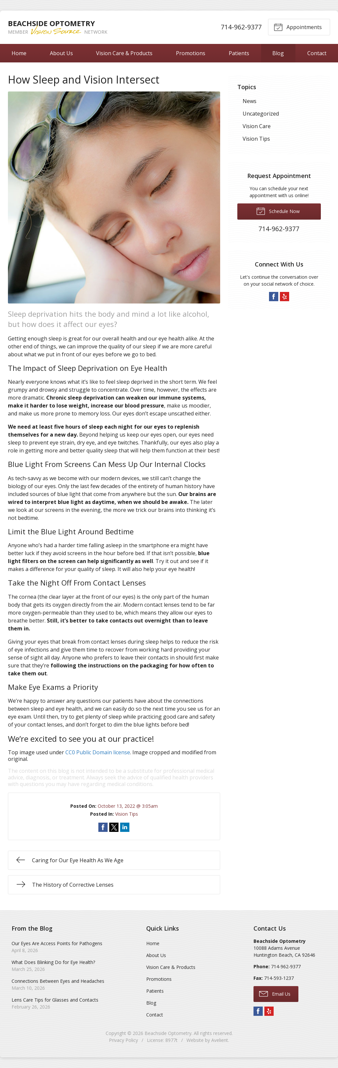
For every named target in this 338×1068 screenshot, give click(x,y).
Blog (278, 53)
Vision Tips (126, 814)
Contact (154, 1015)
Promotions (190, 53)
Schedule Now (278, 210)
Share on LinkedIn (124, 827)
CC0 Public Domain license (97, 752)
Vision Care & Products (124, 53)
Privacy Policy (123, 1040)
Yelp (284, 296)
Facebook (273, 296)
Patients (239, 53)
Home (19, 53)
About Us (61, 53)
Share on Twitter (113, 827)
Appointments (298, 26)
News (249, 101)
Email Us (274, 993)
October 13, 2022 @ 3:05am (128, 806)
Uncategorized (261, 113)
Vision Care (257, 126)
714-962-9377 (240, 26)
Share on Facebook (103, 827)
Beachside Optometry (168, 1033)
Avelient (219, 1040)
